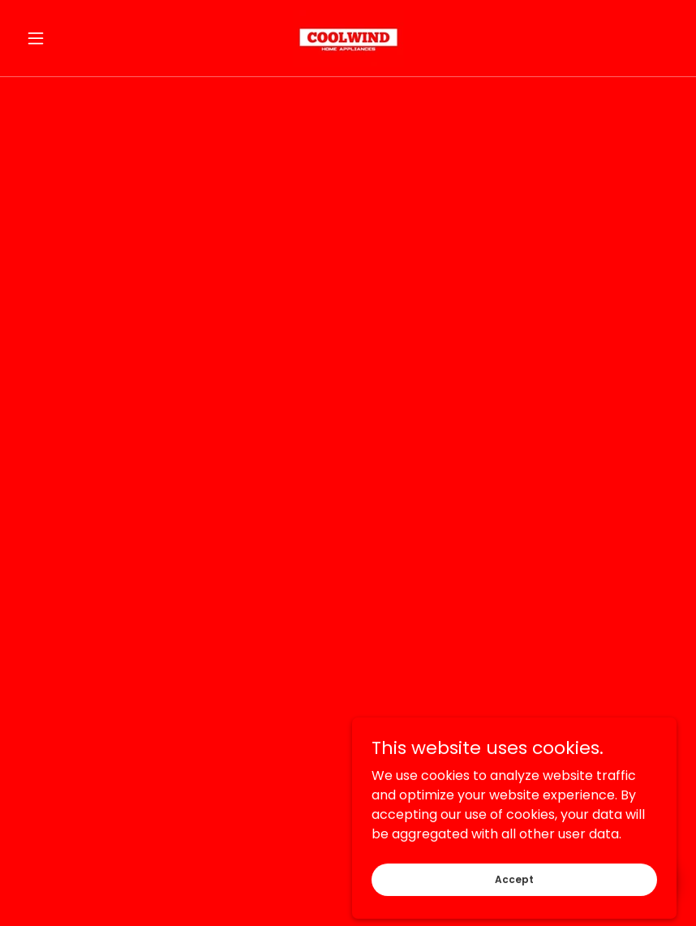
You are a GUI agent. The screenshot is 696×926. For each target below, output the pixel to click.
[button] (68, 38)
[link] (348, 38)
